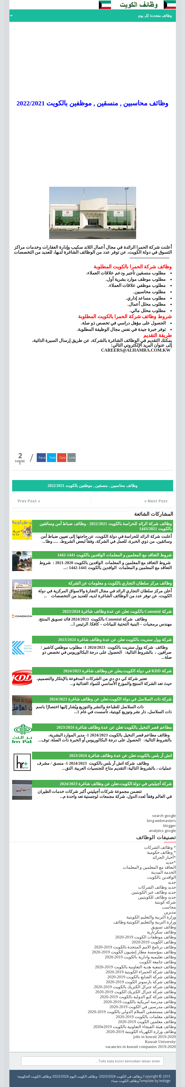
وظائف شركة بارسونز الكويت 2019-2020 (141, 982)
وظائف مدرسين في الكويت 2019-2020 (143, 1007)
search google (164, 815)
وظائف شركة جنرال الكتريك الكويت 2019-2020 (135, 992)
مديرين (170, 912)
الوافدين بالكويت (161, 877)
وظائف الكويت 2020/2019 (154, 942)
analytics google (162, 830)
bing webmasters (161, 820)
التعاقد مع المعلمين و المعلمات (149, 867)
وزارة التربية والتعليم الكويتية (151, 917)
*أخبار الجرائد (164, 857)
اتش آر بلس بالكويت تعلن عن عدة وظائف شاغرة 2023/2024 (120, 755)
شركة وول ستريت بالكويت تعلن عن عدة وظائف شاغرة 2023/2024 (115, 639)
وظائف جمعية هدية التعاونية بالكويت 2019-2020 (135, 967)
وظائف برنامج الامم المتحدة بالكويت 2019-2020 (135, 947)
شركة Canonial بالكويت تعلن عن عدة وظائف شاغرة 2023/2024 (117, 611)
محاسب (169, 907)
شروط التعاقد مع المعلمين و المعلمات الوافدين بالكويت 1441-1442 (114, 555)
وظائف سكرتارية (161, 932)
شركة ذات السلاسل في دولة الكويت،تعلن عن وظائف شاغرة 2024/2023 (110, 699)
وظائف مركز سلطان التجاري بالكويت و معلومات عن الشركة (120, 583)
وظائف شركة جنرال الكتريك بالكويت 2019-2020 (135, 987)
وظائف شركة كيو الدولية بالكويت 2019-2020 (138, 997)
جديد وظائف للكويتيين (157, 897)
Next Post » (156, 501)
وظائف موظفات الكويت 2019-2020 (145, 937)
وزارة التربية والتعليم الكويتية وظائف (144, 922)
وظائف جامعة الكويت (157, 962)
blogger (169, 825)
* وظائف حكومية (161, 852)
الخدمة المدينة (163, 872)
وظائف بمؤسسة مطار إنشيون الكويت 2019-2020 (134, 952)
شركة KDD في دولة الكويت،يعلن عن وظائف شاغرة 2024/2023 (117, 671)
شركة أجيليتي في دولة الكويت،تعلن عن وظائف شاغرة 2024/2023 (115, 784)
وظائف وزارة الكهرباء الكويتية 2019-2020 (141, 1031)
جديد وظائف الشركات (157, 887)
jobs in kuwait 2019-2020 (154, 1036)
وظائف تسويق (163, 927)
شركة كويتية (165, 902)
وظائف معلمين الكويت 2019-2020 (147, 1021)
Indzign (164, 1080)
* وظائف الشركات (160, 847)
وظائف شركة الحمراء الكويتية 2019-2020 (141, 972)
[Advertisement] (92, 60)
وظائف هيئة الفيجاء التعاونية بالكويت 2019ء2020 (134, 1026)
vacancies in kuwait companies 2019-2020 (140, 1046)
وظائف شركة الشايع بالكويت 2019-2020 (141, 977)
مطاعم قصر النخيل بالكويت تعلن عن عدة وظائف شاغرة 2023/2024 (114, 727)
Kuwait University (160, 1041)
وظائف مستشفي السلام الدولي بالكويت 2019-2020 (132, 1012)
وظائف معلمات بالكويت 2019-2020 (146, 1017)
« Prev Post (29, 501)
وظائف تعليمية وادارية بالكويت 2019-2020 (140, 957)
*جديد (171, 862)
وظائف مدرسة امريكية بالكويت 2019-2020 (140, 1002)
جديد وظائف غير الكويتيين (153, 892)
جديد (172, 882)
